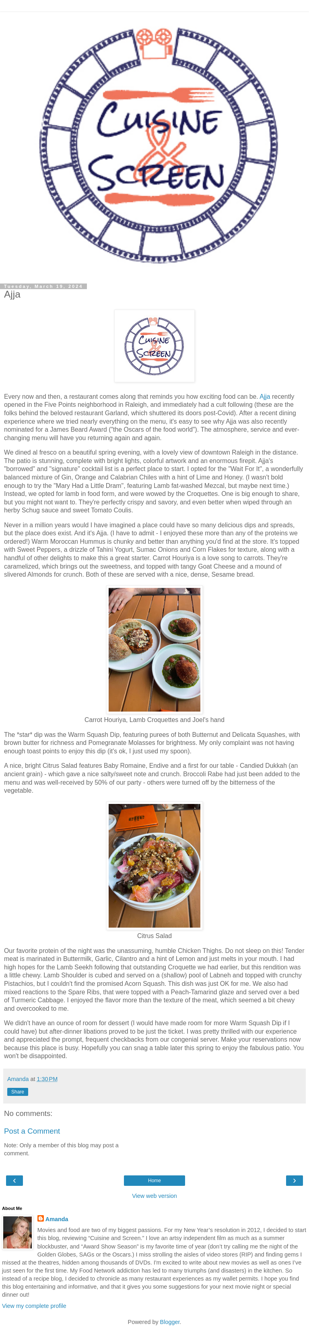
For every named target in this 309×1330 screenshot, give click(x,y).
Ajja (265, 396)
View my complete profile (34, 1306)
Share (17, 1092)
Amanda (56, 1219)
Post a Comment (32, 1131)
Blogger (170, 1322)
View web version (154, 1196)
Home (154, 1180)
